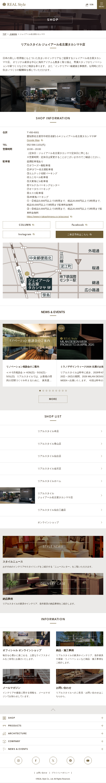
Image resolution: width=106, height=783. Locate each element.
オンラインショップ (48, 522)
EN (92, 5)
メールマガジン (11, 687)
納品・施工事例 (65, 650)
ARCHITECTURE (17, 734)
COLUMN (25, 225)
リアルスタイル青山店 (49, 443)
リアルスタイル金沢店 (49, 468)
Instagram (25, 234)
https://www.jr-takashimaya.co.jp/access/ (48, 216)
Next (80, 93)
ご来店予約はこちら (77, 234)
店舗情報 (13, 34)
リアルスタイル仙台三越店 (52, 510)
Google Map (33, 140)
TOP (4, 34)
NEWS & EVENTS (18, 749)
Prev (26, 93)
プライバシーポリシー (61, 773)
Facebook (78, 225)
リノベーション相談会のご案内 (22, 366)
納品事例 (8, 598)
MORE (53, 399)
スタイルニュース (13, 561)
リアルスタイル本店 (48, 431)
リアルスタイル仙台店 (49, 456)
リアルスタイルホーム (49, 481)
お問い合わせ (63, 687)
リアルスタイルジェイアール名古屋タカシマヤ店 (55, 495)
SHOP (11, 718)
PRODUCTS (15, 726)
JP (87, 5)
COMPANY (14, 741)
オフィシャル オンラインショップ (22, 650)
